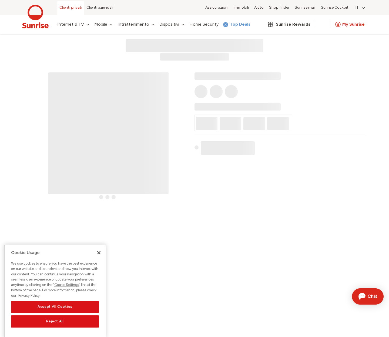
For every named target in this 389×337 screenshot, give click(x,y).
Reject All (55, 330)
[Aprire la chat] (368, 296)
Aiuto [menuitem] (259, 7)
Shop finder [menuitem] (279, 7)
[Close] (99, 262)
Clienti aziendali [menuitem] (99, 7)
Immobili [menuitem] (241, 7)
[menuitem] (360, 8)
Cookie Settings (66, 294)
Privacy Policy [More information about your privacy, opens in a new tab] (29, 304)
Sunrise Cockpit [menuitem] (334, 7)
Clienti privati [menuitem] (70, 7)
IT (360, 7)
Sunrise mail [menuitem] (305, 7)
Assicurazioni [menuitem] (216, 7)
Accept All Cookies (55, 316)
